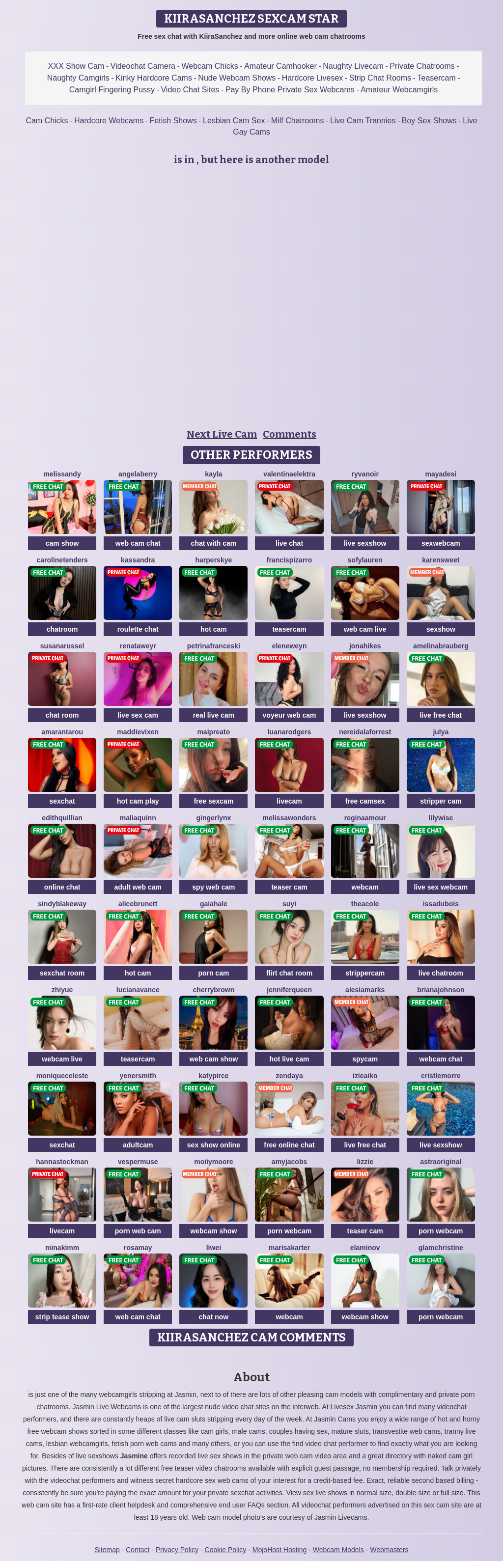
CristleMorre (441, 1076)
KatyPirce (213, 1076)
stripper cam (440, 801)
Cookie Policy (226, 1550)
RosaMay (138, 1248)
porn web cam (138, 1231)
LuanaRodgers (289, 732)
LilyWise (440, 818)
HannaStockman (62, 1162)
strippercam (365, 973)
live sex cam (137, 715)
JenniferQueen (289, 990)
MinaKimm (62, 1248)
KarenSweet (440, 560)
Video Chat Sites (190, 89)
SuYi (289, 904)
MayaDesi (440, 474)
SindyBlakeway (62, 904)
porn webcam (289, 1231)
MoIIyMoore (213, 1162)
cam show (62, 543)
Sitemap (106, 1550)
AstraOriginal (440, 1162)
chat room (62, 715)
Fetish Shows (173, 120)
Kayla (213, 474)
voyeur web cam (289, 715)
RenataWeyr (138, 646)
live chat (289, 543)
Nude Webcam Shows (237, 78)
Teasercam (436, 78)
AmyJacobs (289, 1162)
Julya (440, 732)
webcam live (62, 1059)
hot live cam (289, 1059)
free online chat (289, 1145)
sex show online (213, 1145)
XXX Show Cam (76, 66)
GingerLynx (213, 818)
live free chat (441, 715)
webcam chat (440, 1059)
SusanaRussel (62, 646)
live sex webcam (441, 887)
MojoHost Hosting (279, 1550)
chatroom (62, 629)
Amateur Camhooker (280, 66)
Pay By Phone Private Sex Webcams (290, 89)
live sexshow (365, 543)
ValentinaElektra (289, 474)
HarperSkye (214, 560)
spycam (365, 1059)
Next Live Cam (222, 434)
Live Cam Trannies (362, 120)
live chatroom (441, 973)
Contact (137, 1550)
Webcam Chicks (209, 66)
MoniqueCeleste (62, 1076)
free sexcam (213, 801)
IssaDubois (441, 904)
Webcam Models (338, 1550)
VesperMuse (138, 1162)
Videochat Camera (143, 66)
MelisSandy (62, 474)
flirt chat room (289, 973)
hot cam (213, 629)
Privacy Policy (177, 1550)
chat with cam (214, 543)
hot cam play (138, 801)
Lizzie (365, 1162)
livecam (289, 801)
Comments (289, 434)
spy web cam (213, 887)
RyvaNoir (365, 474)
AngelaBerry (137, 474)
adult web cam (138, 887)
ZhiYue (62, 990)
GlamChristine (441, 1248)
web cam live (365, 629)
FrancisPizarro (289, 560)
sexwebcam (440, 543)
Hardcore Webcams (108, 120)
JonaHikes (365, 646)
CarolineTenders (61, 560)
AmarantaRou (62, 732)
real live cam (213, 715)
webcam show (213, 1231)
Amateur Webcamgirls (399, 89)
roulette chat (138, 629)
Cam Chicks (47, 120)
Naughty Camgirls (78, 78)
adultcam (138, 1145)
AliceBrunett (137, 904)
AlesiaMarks (365, 990)
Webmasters (389, 1550)
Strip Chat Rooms (380, 78)
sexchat (62, 801)
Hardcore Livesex (312, 78)
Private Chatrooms (422, 66)
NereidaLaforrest (365, 732)
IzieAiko (365, 1076)
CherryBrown (213, 990)
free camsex (365, 801)
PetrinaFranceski (213, 646)
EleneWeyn (289, 646)
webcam (365, 887)
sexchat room (62, 973)
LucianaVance (138, 990)
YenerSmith (137, 1076)
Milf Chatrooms (297, 120)
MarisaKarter (289, 1248)
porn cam (213, 973)
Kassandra (138, 560)
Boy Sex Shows (429, 120)
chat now (214, 1317)
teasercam (289, 629)
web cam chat (138, 543)
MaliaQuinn (138, 818)
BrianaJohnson (440, 990)
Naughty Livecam (353, 66)
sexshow (440, 629)
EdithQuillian (62, 818)
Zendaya (289, 1076)
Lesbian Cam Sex (234, 120)
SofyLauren (365, 560)
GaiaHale (213, 904)
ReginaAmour (365, 818)
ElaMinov (365, 1248)
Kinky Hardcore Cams (153, 78)
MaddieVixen (138, 732)
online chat (62, 887)
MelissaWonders (289, 818)
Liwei (213, 1248)
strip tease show (62, 1317)
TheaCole (365, 904)
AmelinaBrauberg (441, 646)
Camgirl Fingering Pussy (112, 89)
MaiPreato (213, 732)
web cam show (213, 1059)
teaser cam (289, 887)
